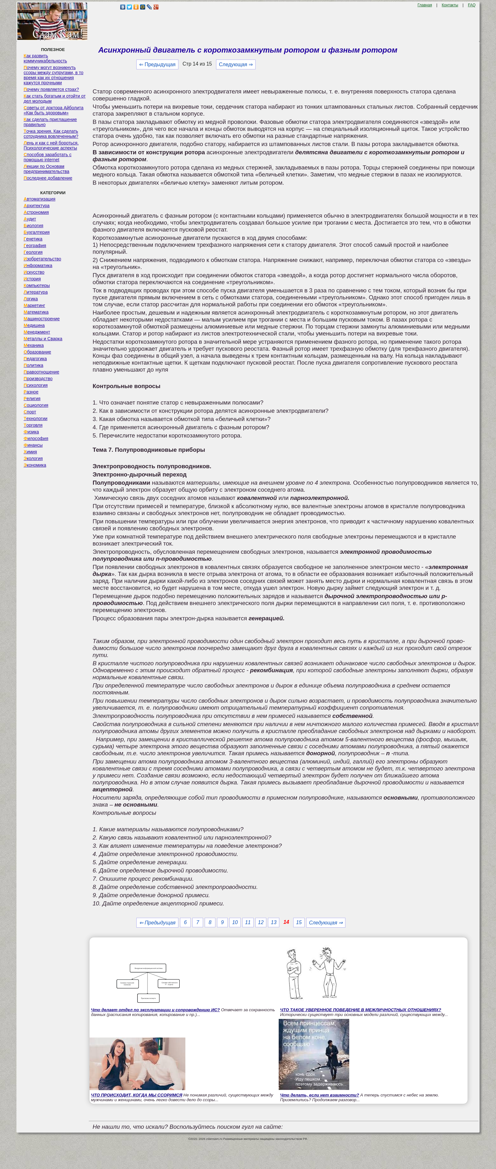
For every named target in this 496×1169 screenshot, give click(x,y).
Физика (31, 431)
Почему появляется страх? (51, 89)
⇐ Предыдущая (157, 64)
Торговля (33, 425)
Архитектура (37, 205)
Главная (425, 5)
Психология (36, 385)
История (32, 278)
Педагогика (35, 358)
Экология (33, 458)
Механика (34, 345)
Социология (36, 405)
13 (273, 922)
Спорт (30, 411)
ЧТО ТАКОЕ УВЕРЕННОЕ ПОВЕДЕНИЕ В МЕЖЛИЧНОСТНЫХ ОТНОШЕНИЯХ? (360, 1009)
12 (261, 922)
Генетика (33, 238)
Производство (38, 378)
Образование (37, 352)
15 (299, 922)
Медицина (34, 325)
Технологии (35, 418)
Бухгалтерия (37, 232)
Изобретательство (42, 258)
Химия (30, 451)
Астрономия (36, 212)
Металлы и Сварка (43, 338)
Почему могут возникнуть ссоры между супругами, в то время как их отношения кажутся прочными (54, 75)
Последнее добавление (48, 178)
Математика (36, 312)
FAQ (471, 5)
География (35, 245)
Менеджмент (37, 332)
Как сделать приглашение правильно (50, 122)
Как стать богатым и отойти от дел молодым (55, 98)
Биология (33, 225)
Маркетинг (34, 305)
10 (235, 922)
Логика (31, 298)
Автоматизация (39, 198)
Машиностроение (42, 318)
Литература (36, 292)
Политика (33, 365)
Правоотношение (41, 371)
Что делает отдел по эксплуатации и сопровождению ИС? (155, 1009)
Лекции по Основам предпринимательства (46, 169)
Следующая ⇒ (236, 64)
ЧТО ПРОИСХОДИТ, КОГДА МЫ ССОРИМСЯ (136, 1095)
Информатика (38, 265)
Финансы (33, 445)
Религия (32, 398)
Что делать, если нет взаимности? (319, 1095)
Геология (33, 252)
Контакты (450, 5)
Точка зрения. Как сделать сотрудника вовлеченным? (51, 134)
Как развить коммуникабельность (45, 58)
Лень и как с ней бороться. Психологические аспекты (51, 145)
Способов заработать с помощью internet (47, 157)
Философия (36, 438)
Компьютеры (37, 285)
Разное (31, 391)
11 (248, 922)
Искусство (34, 272)
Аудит (30, 218)
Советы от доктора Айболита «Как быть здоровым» (54, 110)
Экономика (35, 465)
